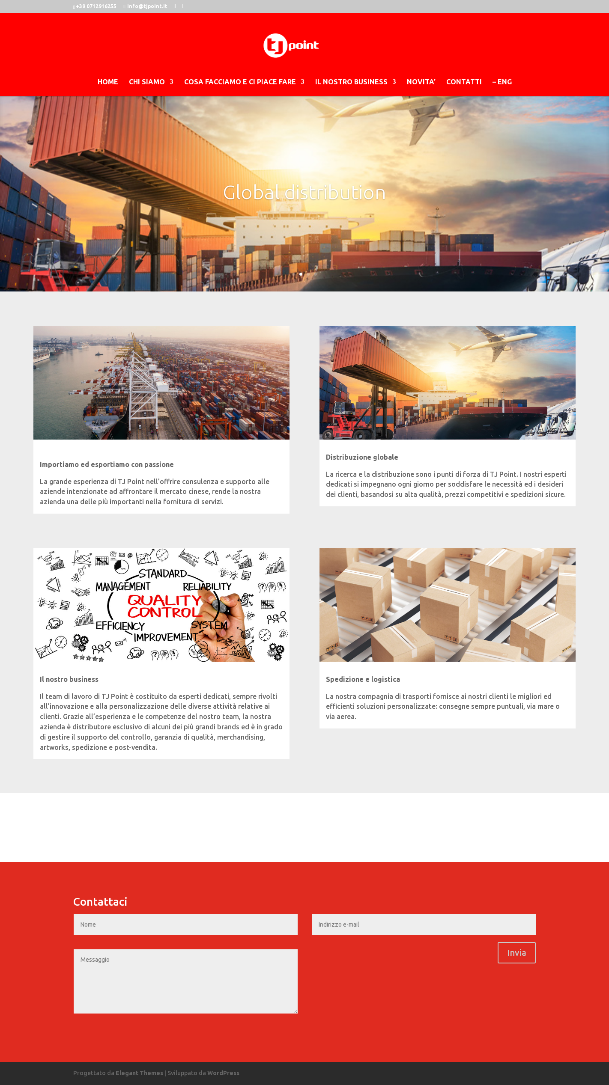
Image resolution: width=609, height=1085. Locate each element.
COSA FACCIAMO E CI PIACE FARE (240, 82)
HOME (108, 82)
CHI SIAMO (147, 82)
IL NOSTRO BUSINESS (351, 82)
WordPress (223, 1073)
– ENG (502, 82)
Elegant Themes (139, 1073)
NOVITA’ (421, 82)
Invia (516, 952)
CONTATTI (464, 82)
